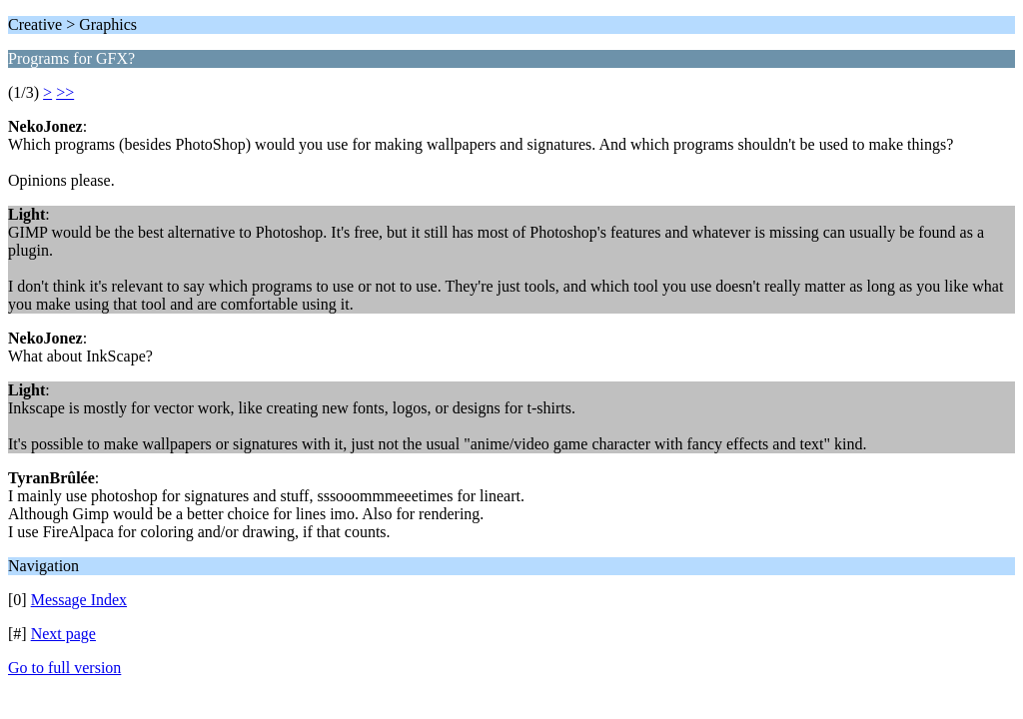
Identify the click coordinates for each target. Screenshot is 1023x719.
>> (65, 92)
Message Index (79, 599)
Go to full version (64, 667)
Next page (63, 633)
